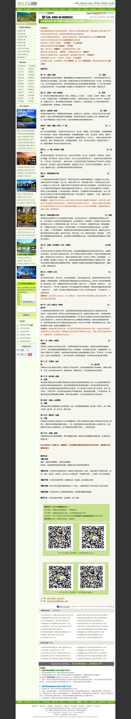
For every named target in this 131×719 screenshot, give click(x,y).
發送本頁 (102, 17)
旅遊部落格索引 (24, 341)
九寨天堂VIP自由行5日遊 (26, 232)
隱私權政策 (58, 706)
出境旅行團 (21, 45)
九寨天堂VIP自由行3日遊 (26, 229)
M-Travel (94, 716)
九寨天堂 (55, 9)
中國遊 (78, 9)
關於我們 (35, 706)
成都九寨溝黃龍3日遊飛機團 (27, 137)
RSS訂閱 (99, 13)
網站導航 (97, 3)
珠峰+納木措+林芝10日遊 (26, 200)
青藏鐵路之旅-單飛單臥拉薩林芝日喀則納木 (57, 659)
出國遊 (85, 9)
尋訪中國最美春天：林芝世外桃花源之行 (56, 621)
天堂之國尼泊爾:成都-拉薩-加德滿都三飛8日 (93, 629)
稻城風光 (31, 89)
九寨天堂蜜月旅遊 (24, 51)
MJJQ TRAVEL (101, 606)
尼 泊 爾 (31, 98)
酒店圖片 (31, 72)
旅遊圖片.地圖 (23, 335)
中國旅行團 (21, 43)
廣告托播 (74, 706)
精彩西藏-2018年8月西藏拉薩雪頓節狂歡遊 (92, 656)
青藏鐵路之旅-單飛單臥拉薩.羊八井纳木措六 (93, 653)
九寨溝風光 (32, 66)
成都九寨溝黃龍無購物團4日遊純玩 (29, 131)
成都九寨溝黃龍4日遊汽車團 (27, 140)
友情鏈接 (89, 706)
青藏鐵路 (21, 83)
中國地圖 (21, 95)
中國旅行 (21, 92)
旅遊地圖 (31, 95)
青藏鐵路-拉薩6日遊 (24, 176)
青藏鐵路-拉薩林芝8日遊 (26, 170)
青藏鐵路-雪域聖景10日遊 (26, 167)
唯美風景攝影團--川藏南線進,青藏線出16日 (56, 632)
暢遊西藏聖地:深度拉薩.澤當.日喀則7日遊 (56, 618)
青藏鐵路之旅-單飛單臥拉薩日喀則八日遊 (56, 623)
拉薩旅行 (21, 81)
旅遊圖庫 (93, 9)
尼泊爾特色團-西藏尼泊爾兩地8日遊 (90, 635)
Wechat (89, 592)
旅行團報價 (27, 9)
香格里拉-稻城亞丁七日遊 (26, 264)
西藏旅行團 (21, 31)
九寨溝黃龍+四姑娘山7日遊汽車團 (29, 148)
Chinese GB (83, 3)
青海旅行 (31, 83)
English (90, 3)
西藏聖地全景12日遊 (24, 197)
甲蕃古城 (21, 75)
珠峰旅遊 (31, 81)
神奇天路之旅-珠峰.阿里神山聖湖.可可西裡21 (93, 626)
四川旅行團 (21, 34)
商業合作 (66, 706)
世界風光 (31, 101)
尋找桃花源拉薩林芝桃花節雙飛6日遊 (90, 621)
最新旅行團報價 (24, 27)
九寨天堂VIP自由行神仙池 (26, 235)
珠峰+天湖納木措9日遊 (25, 194)
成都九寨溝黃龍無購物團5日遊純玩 (29, 134)
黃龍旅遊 (31, 69)
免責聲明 (50, 706)
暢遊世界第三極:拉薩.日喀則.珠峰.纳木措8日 (93, 615)
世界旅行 (21, 98)
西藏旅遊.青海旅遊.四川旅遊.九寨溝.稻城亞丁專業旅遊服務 (66, 710)
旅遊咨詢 (111, 9)
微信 (85, 592)
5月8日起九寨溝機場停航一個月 (57, 601)
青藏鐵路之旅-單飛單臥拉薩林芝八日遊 (91, 632)
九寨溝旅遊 (46, 9)
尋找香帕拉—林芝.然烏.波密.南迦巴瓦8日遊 (57, 626)
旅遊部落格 (102, 9)
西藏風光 (31, 78)
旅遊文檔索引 (23, 332)
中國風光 (31, 92)
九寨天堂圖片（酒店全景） (56, 598)
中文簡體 (110, 17)
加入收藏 (111, 3)
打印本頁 (93, 17)
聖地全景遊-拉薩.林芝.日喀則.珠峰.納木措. (56, 653)
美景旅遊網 (64, 714)
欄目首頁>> (57, 610)
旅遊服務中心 (22, 57)
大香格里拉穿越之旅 (24, 258)
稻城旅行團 (21, 40)
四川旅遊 (37, 9)
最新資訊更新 (25, 325)
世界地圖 (21, 101)
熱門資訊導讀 (23, 328)
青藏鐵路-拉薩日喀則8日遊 (27, 173)
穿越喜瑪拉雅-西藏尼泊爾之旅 (52, 629)
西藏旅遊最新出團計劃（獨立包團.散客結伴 (92, 618)
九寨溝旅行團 (22, 37)
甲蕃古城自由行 (23, 54)
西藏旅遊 (71, 9)
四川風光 (31, 86)
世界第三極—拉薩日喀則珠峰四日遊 (90, 637)
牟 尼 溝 (20, 69)
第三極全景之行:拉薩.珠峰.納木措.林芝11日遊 (57, 615)
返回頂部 (110, 606)
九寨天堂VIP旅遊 (23, 48)
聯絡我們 (104, 3)
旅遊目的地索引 (24, 338)
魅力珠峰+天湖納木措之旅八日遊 (53, 650)
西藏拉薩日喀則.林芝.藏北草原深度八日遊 (92, 623)
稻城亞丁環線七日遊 (24, 261)
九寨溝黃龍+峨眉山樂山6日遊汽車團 (30, 145)
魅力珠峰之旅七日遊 (49, 637)
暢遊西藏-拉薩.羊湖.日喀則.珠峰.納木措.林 (56, 656)
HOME (77, 3)
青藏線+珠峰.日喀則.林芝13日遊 (53, 635)
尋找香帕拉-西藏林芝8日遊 (27, 203)
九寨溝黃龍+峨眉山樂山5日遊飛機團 (30, 142)
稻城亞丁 (63, 9)
